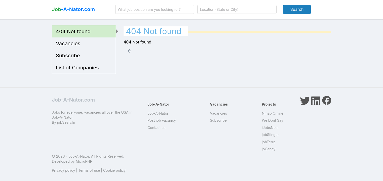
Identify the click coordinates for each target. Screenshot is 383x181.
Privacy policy (63, 170)
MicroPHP (84, 161)
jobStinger (270, 134)
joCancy (269, 149)
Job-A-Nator (157, 113)
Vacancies (68, 43)
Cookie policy (114, 170)
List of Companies (77, 68)
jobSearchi (66, 122)
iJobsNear (270, 127)
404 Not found (73, 31)
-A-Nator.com (73, 9)
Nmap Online (272, 113)
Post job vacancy (161, 120)
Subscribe (68, 56)
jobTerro (269, 142)
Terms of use (89, 170)
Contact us (156, 127)
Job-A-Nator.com (73, 100)
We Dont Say (272, 120)
